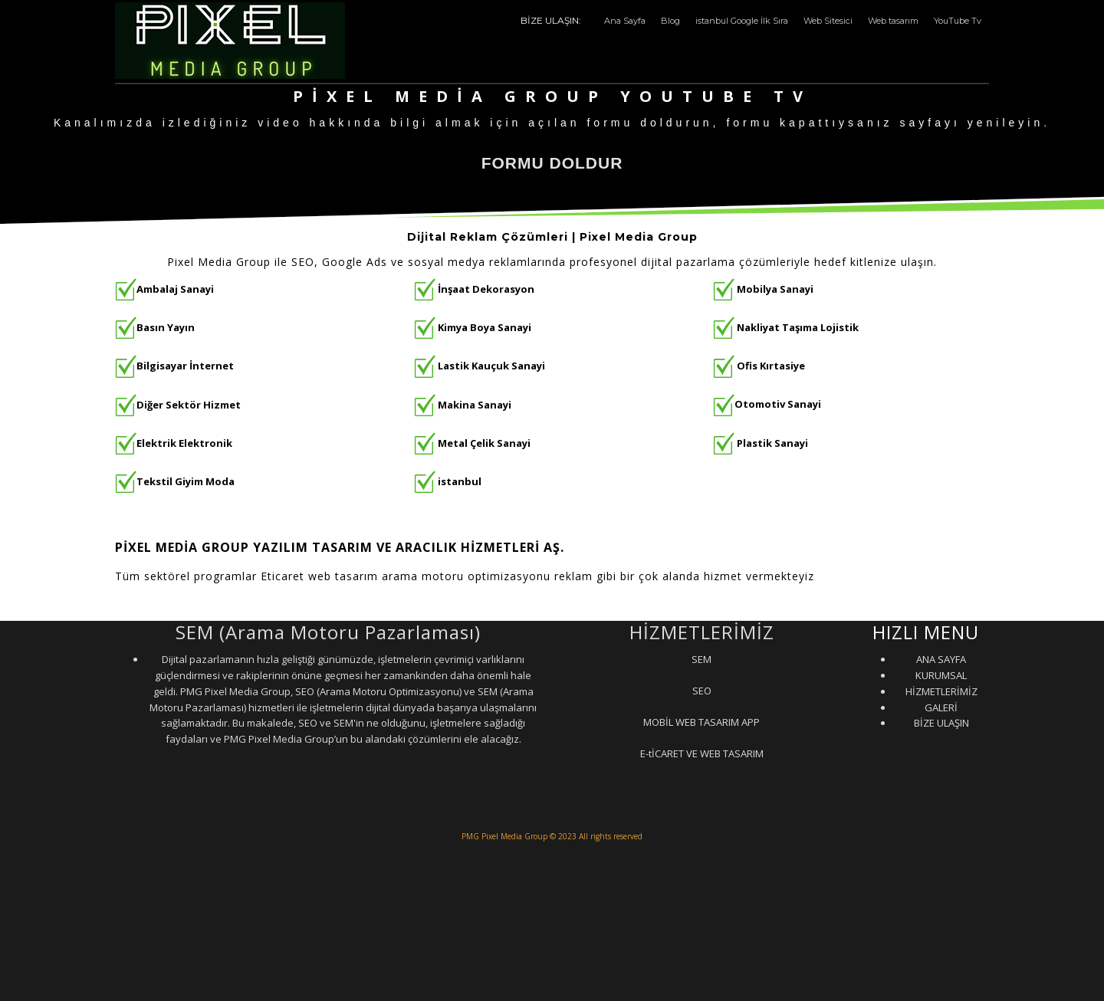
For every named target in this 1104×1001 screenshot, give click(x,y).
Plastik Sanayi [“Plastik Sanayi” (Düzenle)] (772, 442)
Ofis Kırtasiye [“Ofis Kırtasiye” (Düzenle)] (771, 366)
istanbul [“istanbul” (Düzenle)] (459, 481)
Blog (670, 20)
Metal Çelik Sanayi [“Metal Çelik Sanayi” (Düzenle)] (484, 442)
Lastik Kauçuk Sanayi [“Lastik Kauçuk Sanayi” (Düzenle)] (491, 366)
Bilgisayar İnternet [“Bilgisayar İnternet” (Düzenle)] (174, 366)
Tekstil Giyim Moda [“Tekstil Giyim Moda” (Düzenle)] (185, 481)
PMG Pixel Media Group (504, 836)
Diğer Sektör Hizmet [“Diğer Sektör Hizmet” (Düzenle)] (188, 404)
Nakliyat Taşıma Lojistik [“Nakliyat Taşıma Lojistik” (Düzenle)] (798, 327)
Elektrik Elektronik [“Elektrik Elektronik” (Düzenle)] (184, 442)
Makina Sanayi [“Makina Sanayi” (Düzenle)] (474, 404)
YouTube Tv (957, 20)
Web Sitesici (828, 20)
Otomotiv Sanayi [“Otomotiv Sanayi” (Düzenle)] (767, 404)
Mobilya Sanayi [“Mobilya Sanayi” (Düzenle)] (775, 289)
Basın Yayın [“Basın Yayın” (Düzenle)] (165, 327)
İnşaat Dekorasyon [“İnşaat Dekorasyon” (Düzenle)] (486, 289)
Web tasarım (893, 20)
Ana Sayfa (625, 20)
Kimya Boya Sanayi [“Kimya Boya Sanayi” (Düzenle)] (484, 327)
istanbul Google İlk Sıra (741, 20)
